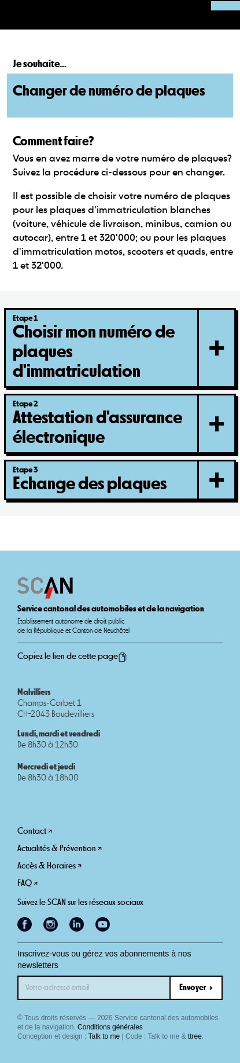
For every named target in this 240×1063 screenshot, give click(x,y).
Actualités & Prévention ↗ (59, 848)
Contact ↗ (34, 831)
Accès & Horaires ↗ (49, 866)
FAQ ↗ (27, 883)
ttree (195, 1036)
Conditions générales (110, 1027)
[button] (15, 15)
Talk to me (104, 1036)
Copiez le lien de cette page (72, 656)
